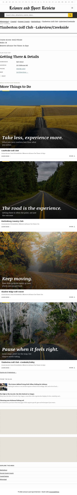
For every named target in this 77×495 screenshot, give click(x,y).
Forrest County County (7, 473)
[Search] (70, 15)
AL (3, 2)
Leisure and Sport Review (32, 8)
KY (53, 2)
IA (46, 2)
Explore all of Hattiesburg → (8, 372)
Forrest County (24, 21)
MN (72, 2)
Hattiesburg (35, 21)
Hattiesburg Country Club (12, 221)
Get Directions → (22, 72)
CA (16, 2)
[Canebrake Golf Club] (38, 119)
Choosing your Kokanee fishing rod (12, 400)
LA (56, 2)
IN (44, 2)
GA (32, 2)
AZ (10, 2)
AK (7, 2)
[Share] (72, 156)
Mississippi (4, 21)
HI (35, 2)
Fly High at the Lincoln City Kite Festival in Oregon (17, 394)
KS (49, 2)
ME (59, 2)
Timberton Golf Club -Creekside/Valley (18, 362)
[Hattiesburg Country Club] (38, 190)
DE (26, 2)
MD (62, 2)
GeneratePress (54, 492)
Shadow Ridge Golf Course (12, 291)
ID (38, 2)
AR (13, 2)
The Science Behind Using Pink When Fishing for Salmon (27, 384)
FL (29, 2)
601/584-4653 (20, 69)
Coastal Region (4, 476)
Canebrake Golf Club (10, 150)
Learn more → (6, 156)
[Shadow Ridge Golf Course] (38, 260)
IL (41, 2)
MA (66, 2)
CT (23, 2)
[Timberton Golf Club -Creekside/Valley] (38, 331)
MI (69, 2)
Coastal (13, 21)
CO (20, 2)
